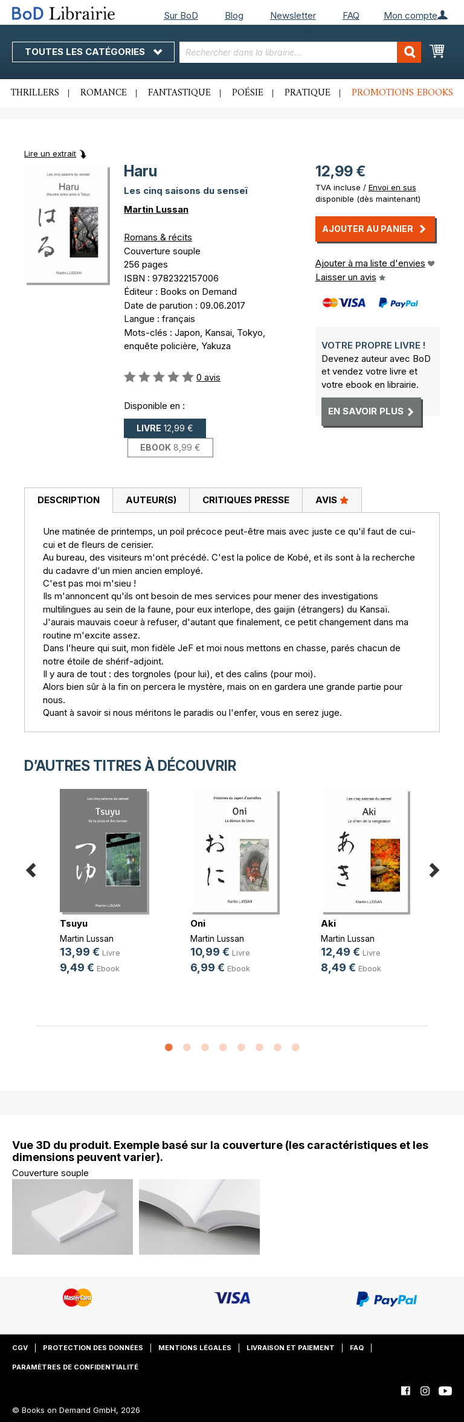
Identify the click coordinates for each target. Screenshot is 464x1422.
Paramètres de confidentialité (75, 1367)
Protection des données (93, 1347)
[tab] (68, 500)
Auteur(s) (151, 500)
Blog (234, 15)
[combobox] (300, 52)
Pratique (307, 93)
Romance (103, 93)
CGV (20, 1347)
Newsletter (293, 15)
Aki (328, 923)
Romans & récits (158, 237)
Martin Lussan (156, 209)
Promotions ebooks (402, 93)
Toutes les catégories (93, 51)
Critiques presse (245, 500)
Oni (197, 923)
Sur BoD (181, 15)
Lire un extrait (50, 153)
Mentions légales (194, 1347)
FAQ (351, 15)
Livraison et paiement (290, 1347)
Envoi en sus (392, 187)
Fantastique (179, 93)
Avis (332, 499)
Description (68, 500)
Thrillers (35, 93)
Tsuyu (74, 923)
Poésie (247, 93)
